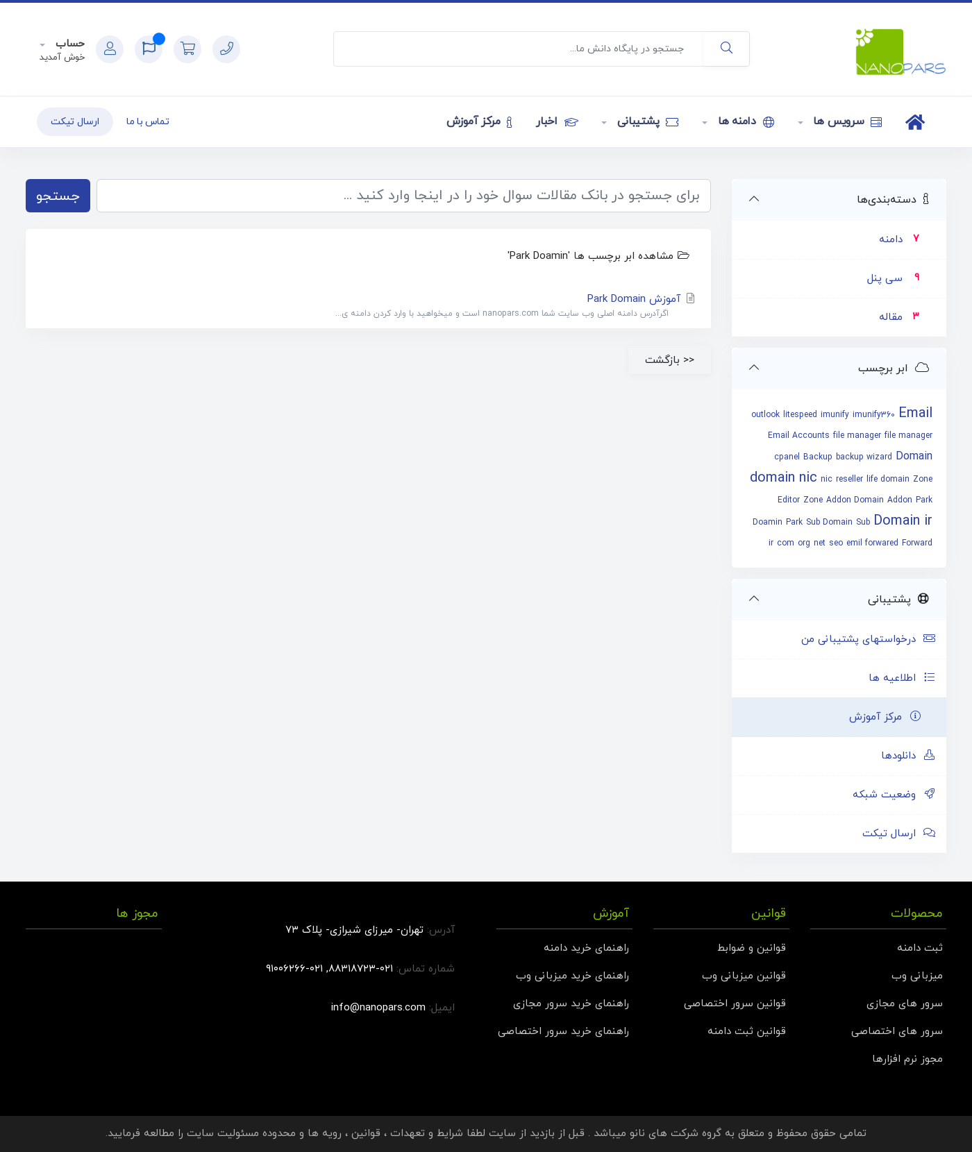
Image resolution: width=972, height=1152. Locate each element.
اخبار (557, 121)
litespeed (800, 415)
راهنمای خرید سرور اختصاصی (563, 1031)
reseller (849, 479)
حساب (68, 44)
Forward (917, 543)
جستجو (58, 196)
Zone (813, 500)
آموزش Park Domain (368, 306)
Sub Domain (829, 522)
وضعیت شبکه (894, 795)
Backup (817, 457)
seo (836, 543)
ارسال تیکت (75, 121)
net (820, 543)
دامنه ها (744, 121)
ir (771, 543)
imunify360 (874, 415)
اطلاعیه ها (902, 678)
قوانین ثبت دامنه (746, 1031)
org (804, 543)
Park (794, 522)
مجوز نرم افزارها (907, 1059)
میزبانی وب (917, 976)
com (785, 543)
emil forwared (872, 543)
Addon (899, 500)
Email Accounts (799, 435)
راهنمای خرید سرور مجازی (571, 1004)
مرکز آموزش (479, 121)
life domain (888, 479)
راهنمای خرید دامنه (586, 948)
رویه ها (325, 1133)
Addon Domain (855, 500)
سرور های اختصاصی (897, 1031)
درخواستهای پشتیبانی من (868, 639)
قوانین (365, 1133)
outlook (765, 415)
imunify (835, 415)
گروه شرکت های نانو (675, 1133)
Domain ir (902, 521)
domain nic (783, 478)
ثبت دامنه (920, 948)
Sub (863, 522)
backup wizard (864, 457)
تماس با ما (147, 121)
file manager (857, 435)
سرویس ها (846, 121)
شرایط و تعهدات (426, 1133)
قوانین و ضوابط (751, 948)
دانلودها (908, 756)
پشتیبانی (646, 121)
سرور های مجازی (904, 1004)
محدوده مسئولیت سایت (241, 1133)
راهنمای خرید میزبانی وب (572, 976)
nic (826, 479)
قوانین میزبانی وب (744, 976)
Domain (914, 456)
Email (915, 413)
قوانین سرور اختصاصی (735, 1004)
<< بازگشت (669, 360)
